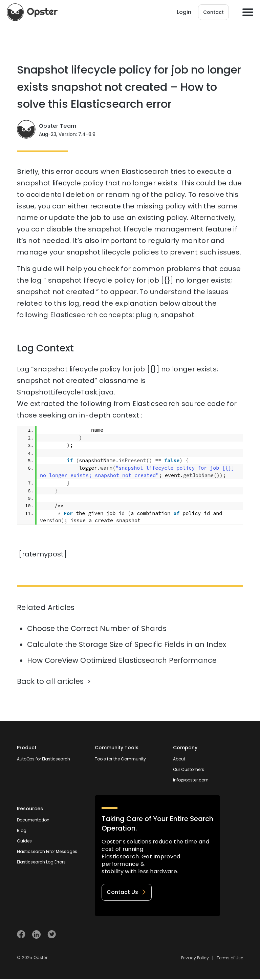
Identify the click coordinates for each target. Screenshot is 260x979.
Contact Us (127, 892)
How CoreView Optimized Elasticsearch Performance (122, 660)
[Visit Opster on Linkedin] (36, 934)
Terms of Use (230, 958)
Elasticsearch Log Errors (41, 862)
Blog (21, 830)
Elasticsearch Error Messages (47, 851)
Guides (24, 841)
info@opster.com (191, 780)
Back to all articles (50, 681)
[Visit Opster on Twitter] (51, 934)
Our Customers (188, 769)
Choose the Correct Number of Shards (97, 628)
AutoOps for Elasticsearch (43, 759)
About (179, 759)
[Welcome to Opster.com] (221, 934)
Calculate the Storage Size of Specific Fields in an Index (126, 644)
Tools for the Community (120, 759)
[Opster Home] (32, 12)
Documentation (33, 820)
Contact (213, 12)
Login (184, 12)
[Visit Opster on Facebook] (21, 934)
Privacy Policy (195, 958)
